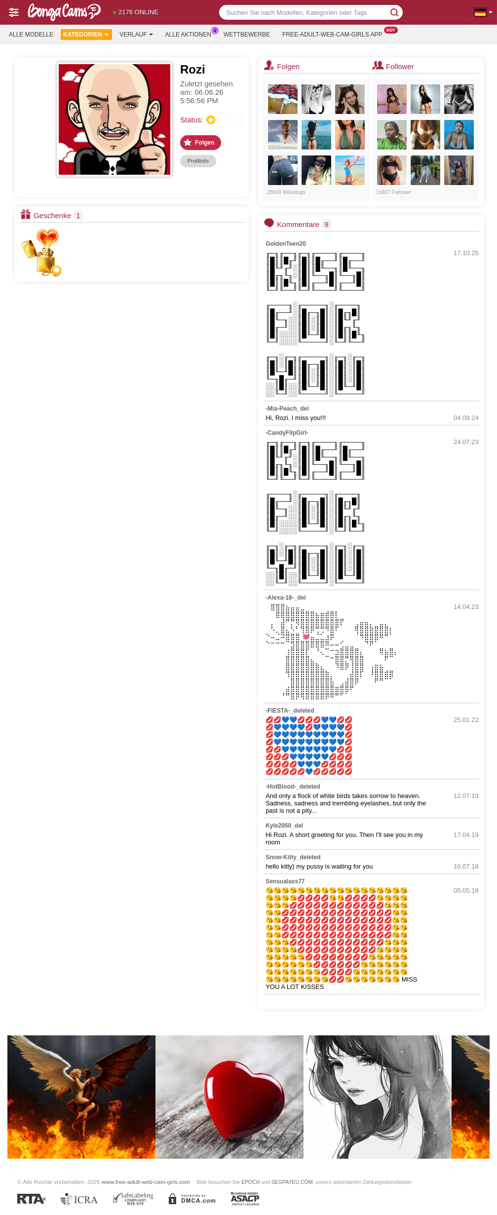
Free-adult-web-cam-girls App (334, 33)
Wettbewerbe (247, 34)
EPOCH (250, 1182)
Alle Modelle (31, 34)
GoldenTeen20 (286, 243)
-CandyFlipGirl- (287, 432)
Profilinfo (198, 161)
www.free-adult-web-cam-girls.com (146, 1181)
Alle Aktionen (190, 33)
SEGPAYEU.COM (292, 1182)
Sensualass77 (285, 881)
